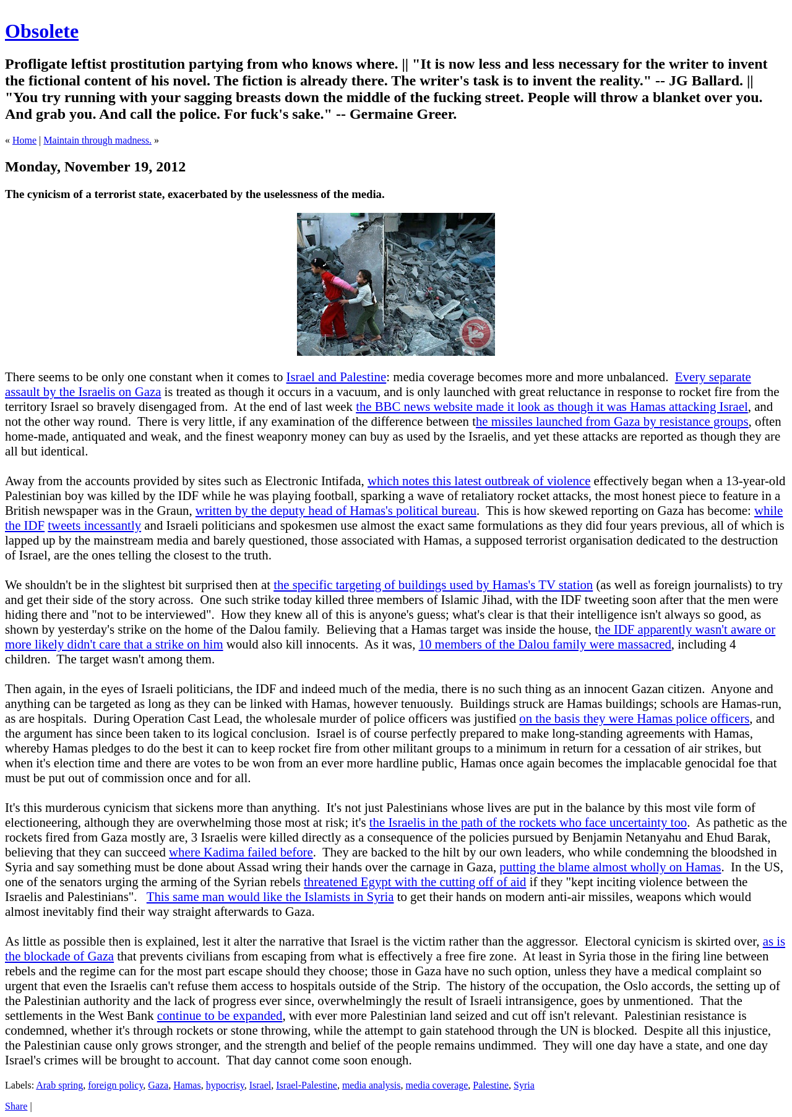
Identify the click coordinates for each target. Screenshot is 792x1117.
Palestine (491, 1085)
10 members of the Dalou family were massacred (545, 644)
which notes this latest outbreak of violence (479, 480)
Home (24, 140)
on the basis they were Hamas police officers (634, 718)
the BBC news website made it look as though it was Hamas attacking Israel (552, 406)
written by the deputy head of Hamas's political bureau (336, 510)
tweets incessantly (94, 525)
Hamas (186, 1085)
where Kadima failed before (241, 852)
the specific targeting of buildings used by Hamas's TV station (433, 584)
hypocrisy (225, 1085)
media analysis (371, 1085)
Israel (260, 1085)
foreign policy (115, 1085)
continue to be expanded (220, 1015)
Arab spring (59, 1085)
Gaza (158, 1085)
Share (16, 1106)
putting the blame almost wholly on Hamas (610, 867)
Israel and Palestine (336, 376)
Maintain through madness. (97, 140)
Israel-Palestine (306, 1085)
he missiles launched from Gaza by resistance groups (612, 421)
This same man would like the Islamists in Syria (270, 896)
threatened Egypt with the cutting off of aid (415, 881)
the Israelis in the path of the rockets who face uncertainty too (528, 822)
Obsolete (42, 31)
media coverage (437, 1085)
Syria (524, 1085)
